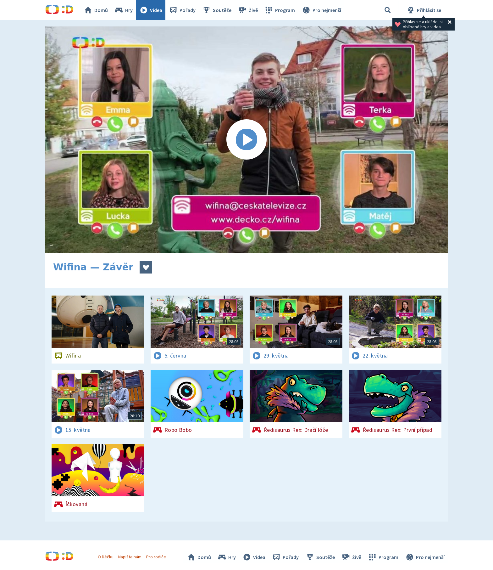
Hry (123, 10)
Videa (151, 10)
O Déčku (106, 557)
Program (279, 10)
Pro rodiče (156, 557)
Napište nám (129, 557)
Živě (248, 10)
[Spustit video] (246, 139)
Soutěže (217, 10)
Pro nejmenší (321, 10)
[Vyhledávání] (387, 10)
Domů (96, 10)
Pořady (182, 10)
